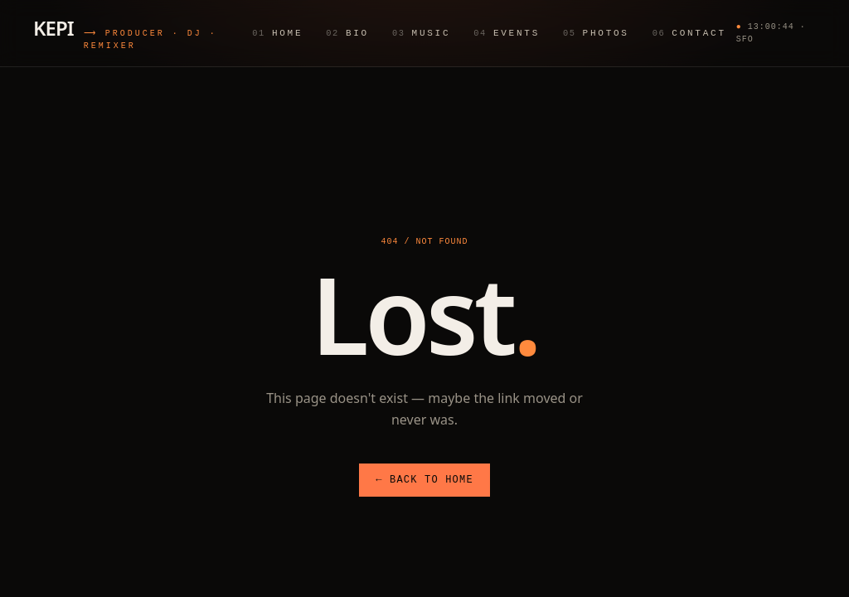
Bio (347, 33)
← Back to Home (424, 480)
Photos (596, 33)
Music (421, 33)
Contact (688, 33)
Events (506, 33)
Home (277, 33)
